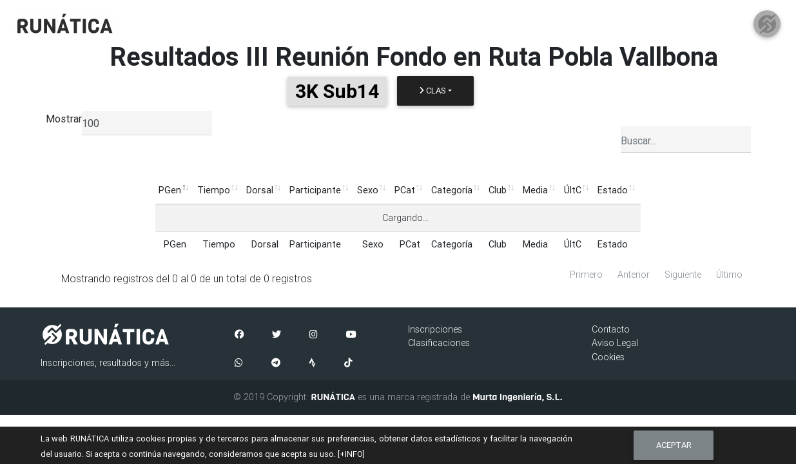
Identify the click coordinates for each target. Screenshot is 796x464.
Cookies (608, 357)
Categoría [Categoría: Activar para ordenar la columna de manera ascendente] (451, 190)
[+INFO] (351, 454)
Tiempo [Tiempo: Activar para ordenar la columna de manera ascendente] (213, 190)
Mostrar (64, 118)
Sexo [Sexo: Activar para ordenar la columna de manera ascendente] (367, 190)
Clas (432, 90)
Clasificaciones (439, 343)
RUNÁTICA (333, 397)
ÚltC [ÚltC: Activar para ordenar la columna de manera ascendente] (572, 190)
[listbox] (147, 123)
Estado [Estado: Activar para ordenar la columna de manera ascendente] (612, 190)
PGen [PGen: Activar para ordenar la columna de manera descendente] (170, 190)
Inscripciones (435, 329)
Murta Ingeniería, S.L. (517, 397)
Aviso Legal (615, 343)
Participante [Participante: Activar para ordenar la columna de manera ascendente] (315, 190)
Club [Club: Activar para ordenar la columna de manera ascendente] (498, 190)
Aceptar (674, 445)
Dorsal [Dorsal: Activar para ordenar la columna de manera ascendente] (259, 190)
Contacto (611, 329)
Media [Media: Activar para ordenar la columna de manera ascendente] (535, 190)
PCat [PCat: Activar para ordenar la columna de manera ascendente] (404, 190)
